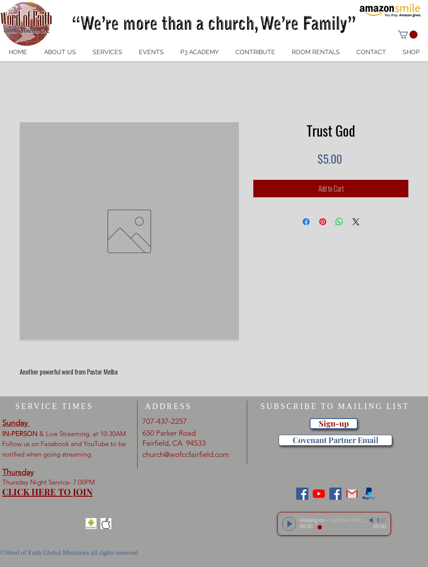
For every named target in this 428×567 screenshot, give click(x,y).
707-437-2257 (164, 421)
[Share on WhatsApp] (339, 221)
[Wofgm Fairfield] (319, 494)
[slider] (381, 520)
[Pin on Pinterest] (323, 221)
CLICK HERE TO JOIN (47, 492)
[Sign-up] (334, 423)
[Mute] (372, 520)
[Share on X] (356, 221)
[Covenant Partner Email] (335, 440)
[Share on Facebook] (306, 221)
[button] (408, 34)
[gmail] (352, 494)
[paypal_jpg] (368, 494)
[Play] (289, 523)
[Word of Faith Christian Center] (335, 494)
